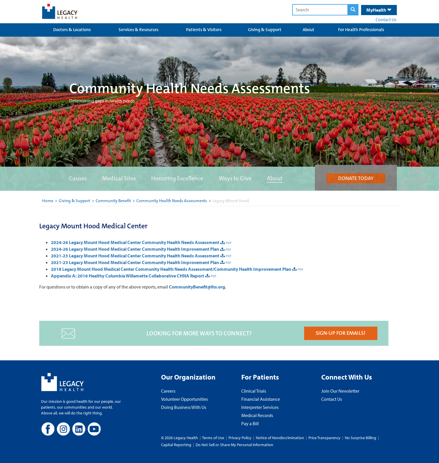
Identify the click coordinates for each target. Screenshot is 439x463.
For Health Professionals (361, 30)
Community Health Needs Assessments (171, 200)
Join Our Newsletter (340, 391)
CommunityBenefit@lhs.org (197, 287)
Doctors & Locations (72, 30)
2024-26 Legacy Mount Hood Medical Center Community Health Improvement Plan (135, 249)
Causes (78, 178)
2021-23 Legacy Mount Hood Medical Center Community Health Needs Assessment (135, 256)
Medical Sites (119, 178)
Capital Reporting (176, 444)
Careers (168, 391)
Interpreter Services (260, 407)
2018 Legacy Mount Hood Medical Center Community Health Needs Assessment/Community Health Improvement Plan (171, 269)
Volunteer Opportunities (184, 399)
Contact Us (386, 19)
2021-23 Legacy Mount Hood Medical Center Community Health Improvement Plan (135, 262)
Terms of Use (213, 437)
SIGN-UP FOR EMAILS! (340, 333)
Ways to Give (235, 178)
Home (47, 200)
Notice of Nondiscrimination (280, 437)
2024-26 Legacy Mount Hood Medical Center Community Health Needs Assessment (135, 242)
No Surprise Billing (360, 437)
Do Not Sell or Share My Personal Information (234, 444)
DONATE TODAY (356, 178)
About (308, 30)
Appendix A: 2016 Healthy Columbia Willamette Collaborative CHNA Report (127, 276)
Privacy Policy (240, 437)
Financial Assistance (260, 399)
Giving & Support (264, 30)
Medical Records (257, 415)
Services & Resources (138, 30)
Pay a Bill (250, 423)
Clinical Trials (253, 391)
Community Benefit (113, 200)
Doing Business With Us (183, 407)
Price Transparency (324, 437)
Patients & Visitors (204, 30)
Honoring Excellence (177, 178)
